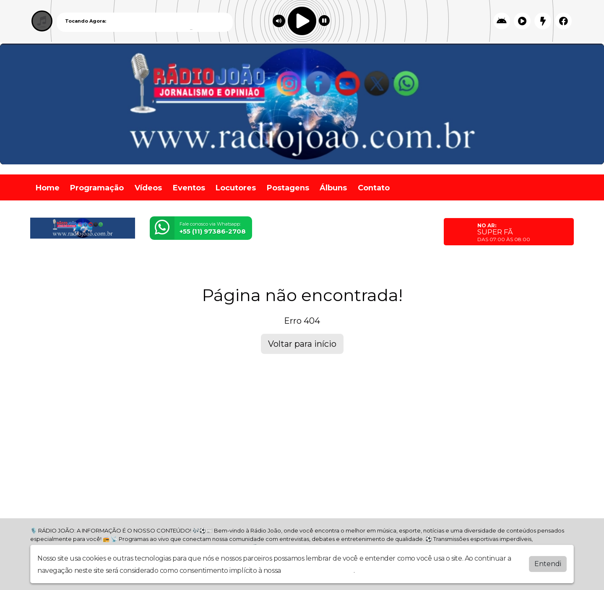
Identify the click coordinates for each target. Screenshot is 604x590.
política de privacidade (318, 570)
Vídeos (148, 187)
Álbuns (333, 187)
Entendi (547, 564)
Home (48, 187)
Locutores (236, 187)
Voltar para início (302, 344)
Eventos (189, 187)
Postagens (288, 187)
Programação (97, 187)
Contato (374, 187)
